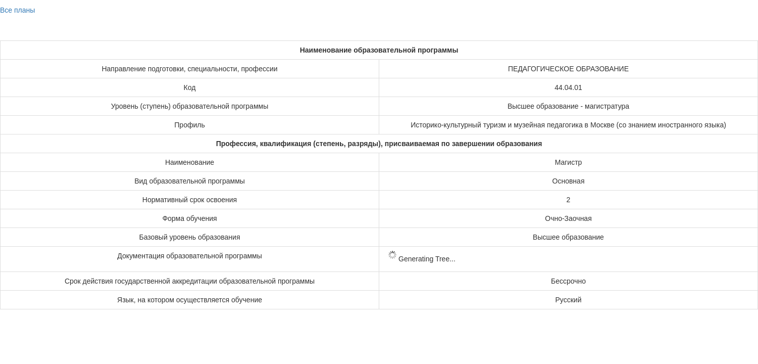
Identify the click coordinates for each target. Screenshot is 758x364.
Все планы (17, 10)
